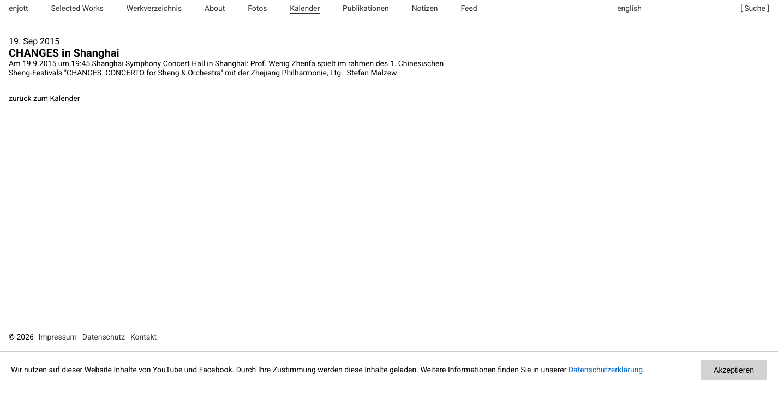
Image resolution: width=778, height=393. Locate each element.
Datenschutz (103, 337)
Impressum (57, 337)
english (629, 8)
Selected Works (77, 8)
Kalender (305, 8)
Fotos (257, 8)
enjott (18, 8)
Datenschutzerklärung (605, 370)
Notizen (425, 8)
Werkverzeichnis (154, 8)
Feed (468, 8)
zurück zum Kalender (44, 98)
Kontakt (143, 337)
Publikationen (366, 8)
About (215, 8)
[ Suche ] (754, 8)
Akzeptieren (734, 370)
